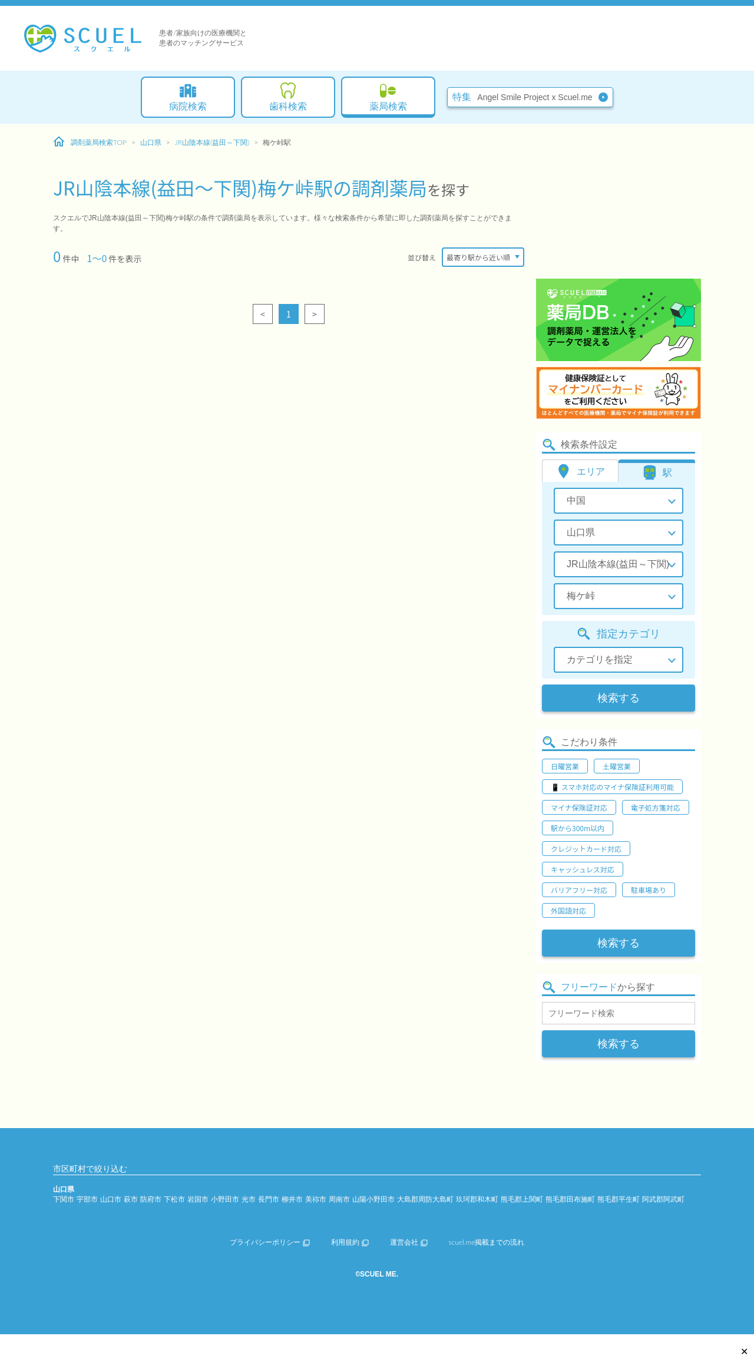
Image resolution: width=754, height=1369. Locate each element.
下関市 (63, 1199)
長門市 (268, 1199)
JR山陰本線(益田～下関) (212, 142)
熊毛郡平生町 (618, 1199)
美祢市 (315, 1199)
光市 (249, 1199)
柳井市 (292, 1199)
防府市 (150, 1199)
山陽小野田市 (373, 1199)
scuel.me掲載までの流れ (487, 1242)
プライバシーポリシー (270, 1242)
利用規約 (350, 1242)
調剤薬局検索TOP (90, 142)
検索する (618, 698)
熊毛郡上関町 (522, 1199)
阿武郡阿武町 (663, 1199)
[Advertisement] (618, 203)
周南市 (339, 1199)
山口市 (110, 1199)
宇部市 (87, 1199)
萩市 (131, 1199)
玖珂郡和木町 (477, 1199)
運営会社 (409, 1242)
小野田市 (225, 1199)
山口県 (150, 142)
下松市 (174, 1199)
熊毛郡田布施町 (570, 1199)
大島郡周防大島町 (425, 1199)
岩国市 (198, 1199)
